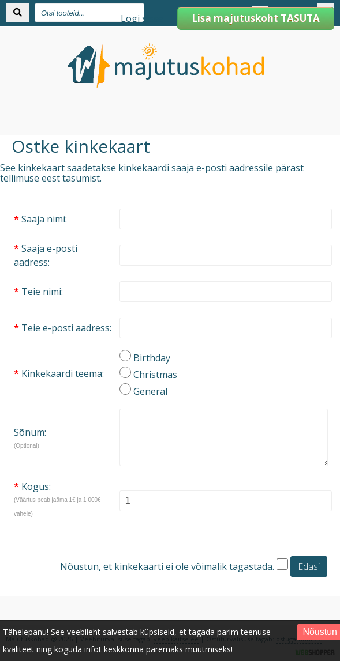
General (150, 391)
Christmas (155, 374)
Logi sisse (142, 18)
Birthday (151, 358)
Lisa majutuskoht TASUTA (256, 18)
